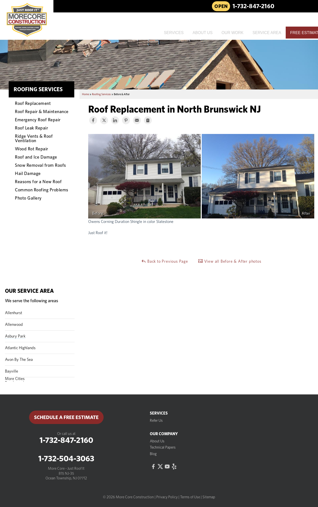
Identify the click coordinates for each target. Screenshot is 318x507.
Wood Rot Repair (31, 148)
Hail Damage (28, 173)
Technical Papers (163, 447)
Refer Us (156, 420)
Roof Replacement (33, 103)
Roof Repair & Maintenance (42, 111)
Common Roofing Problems (41, 189)
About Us (157, 441)
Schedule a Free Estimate (66, 417)
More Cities (15, 378)
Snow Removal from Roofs (40, 165)
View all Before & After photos (229, 261)
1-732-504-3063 (66, 459)
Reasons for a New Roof (38, 181)
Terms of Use (190, 497)
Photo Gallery (28, 197)
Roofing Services (38, 89)
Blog (153, 454)
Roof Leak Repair (31, 127)
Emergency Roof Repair (38, 119)
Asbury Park (15, 336)
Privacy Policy (167, 497)
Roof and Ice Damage (36, 156)
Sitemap (208, 497)
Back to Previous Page (164, 261)
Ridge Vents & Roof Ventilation (34, 138)
